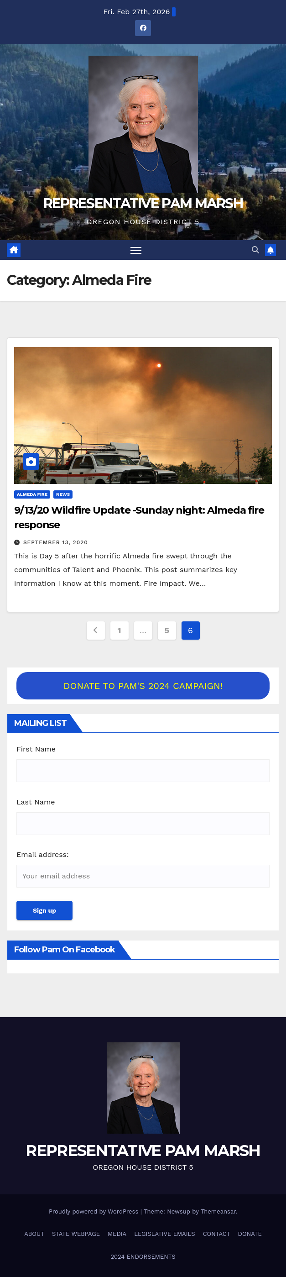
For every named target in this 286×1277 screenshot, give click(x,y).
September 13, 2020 (55, 542)
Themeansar (218, 1211)
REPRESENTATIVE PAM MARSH (143, 203)
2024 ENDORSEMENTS (142, 1256)
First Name (36, 749)
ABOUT (34, 1233)
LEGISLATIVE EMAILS (164, 1233)
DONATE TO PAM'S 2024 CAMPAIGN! (143, 685)
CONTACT (216, 1233)
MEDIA (117, 1233)
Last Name (35, 802)
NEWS (63, 494)
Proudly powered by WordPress (94, 1211)
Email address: (42, 854)
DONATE (250, 1233)
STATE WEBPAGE (76, 1233)
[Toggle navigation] (135, 250)
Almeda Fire (32, 494)
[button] (255, 250)
